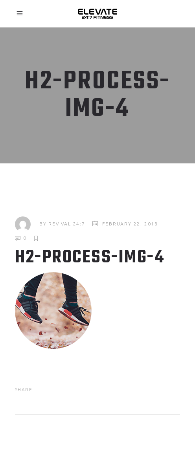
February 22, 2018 (130, 223)
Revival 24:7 (66, 223)
